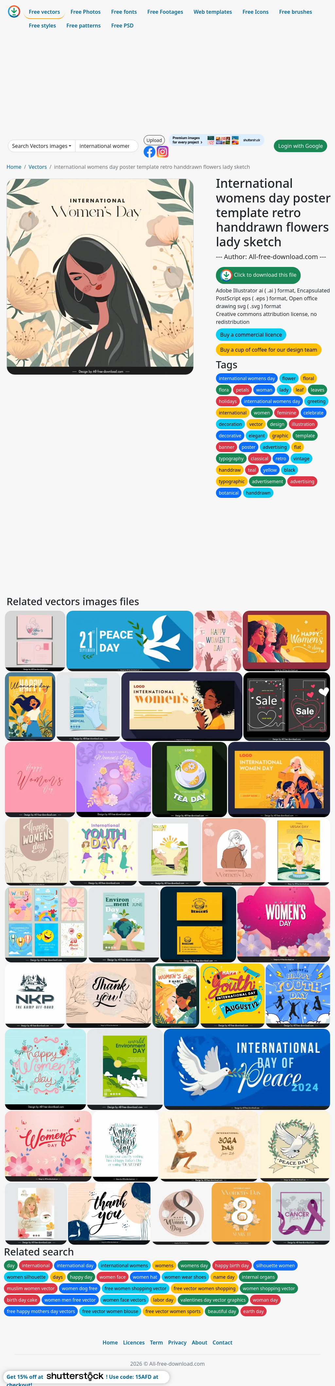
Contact (223, 1342)
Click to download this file (258, 275)
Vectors (37, 166)
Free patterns (83, 25)
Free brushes (295, 11)
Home (14, 166)
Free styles (42, 25)
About (199, 1342)
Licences (134, 1342)
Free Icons (255, 11)
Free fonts (124, 11)
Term (156, 1342)
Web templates (213, 11)
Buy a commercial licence (251, 334)
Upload (154, 140)
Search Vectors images (39, 145)
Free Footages (165, 11)
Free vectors (44, 11)
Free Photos (85, 11)
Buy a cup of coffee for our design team (268, 349)
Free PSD (122, 25)
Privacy (177, 1342)
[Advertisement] (167, 83)
